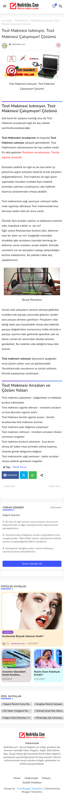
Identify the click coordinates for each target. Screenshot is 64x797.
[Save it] (58, 45)
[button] (60, 6)
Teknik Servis (21, 20)
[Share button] (42, 475)
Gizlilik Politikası (32, 782)
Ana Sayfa (7, 20)
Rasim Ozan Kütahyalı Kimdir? (47, 673)
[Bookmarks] (54, 6)
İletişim (46, 778)
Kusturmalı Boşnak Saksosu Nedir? (23, 636)
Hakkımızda (31, 778)
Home (16, 778)
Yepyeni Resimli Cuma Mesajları (17, 704)
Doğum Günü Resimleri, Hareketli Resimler (17, 717)
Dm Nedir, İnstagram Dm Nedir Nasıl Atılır (17, 710)
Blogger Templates (32, 791)
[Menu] (4, 6)
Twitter (24, 475)
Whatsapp (33, 475)
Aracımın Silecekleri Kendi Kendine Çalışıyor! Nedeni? (14, 673)
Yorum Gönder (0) (32, 563)
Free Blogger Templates (30, 788)
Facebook (12, 475)
